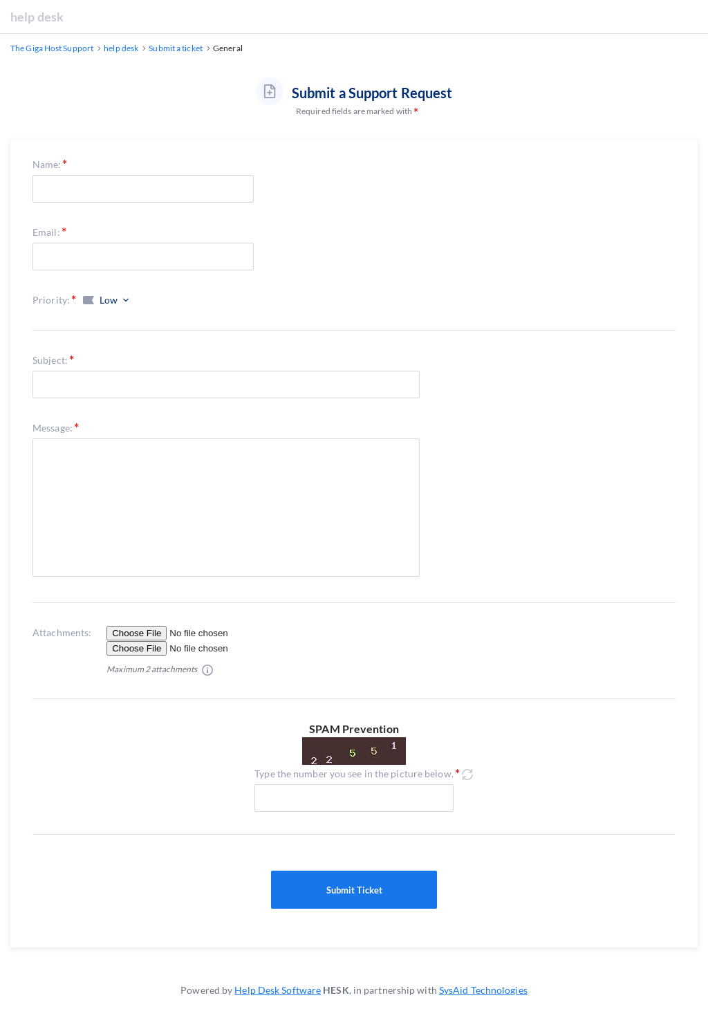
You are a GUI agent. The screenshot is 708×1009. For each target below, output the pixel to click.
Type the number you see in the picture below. (354, 773)
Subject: (50, 360)
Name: (47, 164)
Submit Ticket (354, 890)
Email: (46, 232)
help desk (37, 16)
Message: (52, 428)
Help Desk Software (277, 990)
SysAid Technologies (483, 990)
